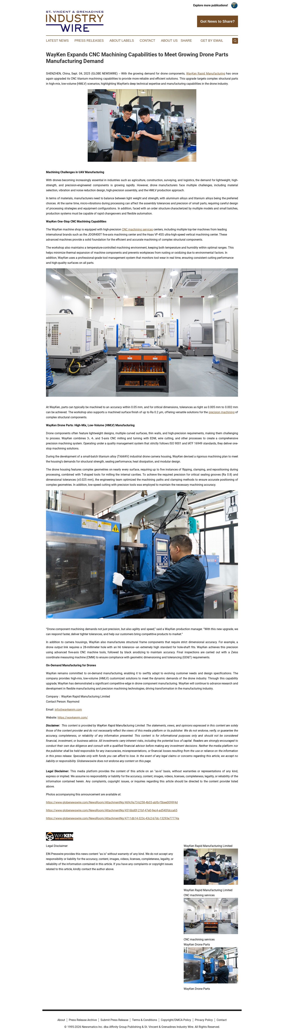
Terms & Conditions (144, 1020)
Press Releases (89, 40)
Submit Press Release (114, 1020)
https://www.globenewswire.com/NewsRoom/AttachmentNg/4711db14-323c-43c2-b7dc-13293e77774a (112, 818)
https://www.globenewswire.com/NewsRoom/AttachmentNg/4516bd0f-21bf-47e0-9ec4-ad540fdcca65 (111, 810)
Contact (147, 40)
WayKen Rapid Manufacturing (205, 73)
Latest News (57, 40)
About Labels (121, 40)
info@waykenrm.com (68, 709)
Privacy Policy (204, 1020)
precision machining (222, 412)
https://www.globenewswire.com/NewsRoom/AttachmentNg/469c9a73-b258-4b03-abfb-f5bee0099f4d (112, 802)
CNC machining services (137, 229)
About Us (169, 40)
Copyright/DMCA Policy (176, 1020)
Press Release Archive (83, 1020)
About (61, 1020)
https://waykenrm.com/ (73, 717)
